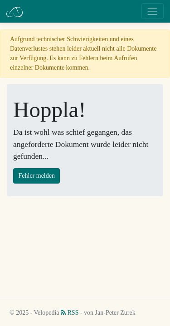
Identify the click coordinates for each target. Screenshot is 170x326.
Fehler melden (37, 175)
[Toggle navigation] (152, 11)
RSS (69, 312)
